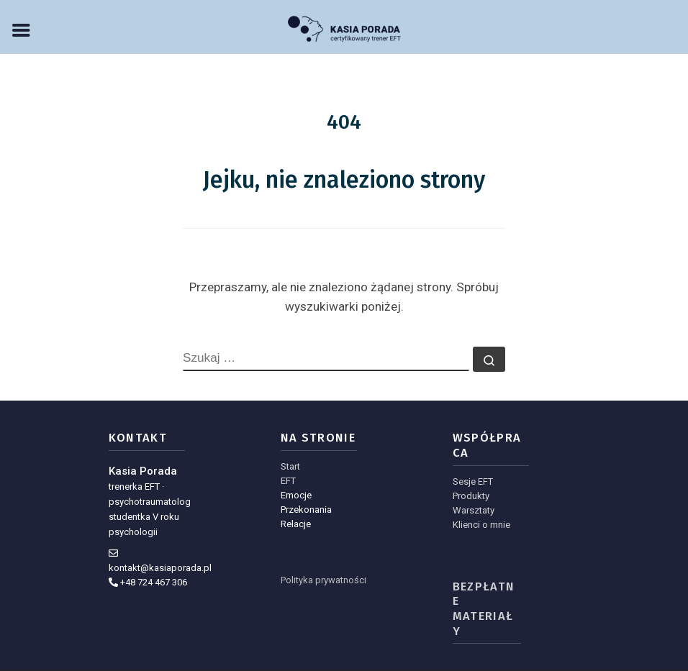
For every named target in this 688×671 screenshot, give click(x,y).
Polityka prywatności (323, 580)
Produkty (471, 495)
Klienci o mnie (481, 524)
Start (290, 466)
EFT (288, 480)
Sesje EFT (473, 481)
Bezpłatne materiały (484, 609)
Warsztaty (473, 510)
